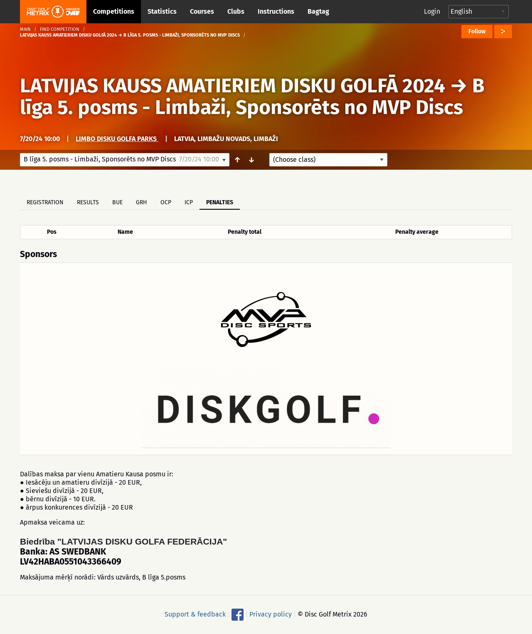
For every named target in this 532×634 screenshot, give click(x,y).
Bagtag (318, 11)
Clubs (235, 11)
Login (432, 11)
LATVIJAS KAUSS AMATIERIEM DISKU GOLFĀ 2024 (232, 86)
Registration (45, 202)
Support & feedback (195, 614)
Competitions (113, 11)
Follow (476, 31)
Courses (202, 11)
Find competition (59, 29)
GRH (141, 202)
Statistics (162, 11)
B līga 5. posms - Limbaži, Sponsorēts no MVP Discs (252, 96)
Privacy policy (270, 614)
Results (88, 202)
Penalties (219, 202)
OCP (165, 202)
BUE (117, 202)
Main (25, 29)
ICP (189, 202)
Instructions (276, 11)
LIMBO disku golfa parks (117, 139)
